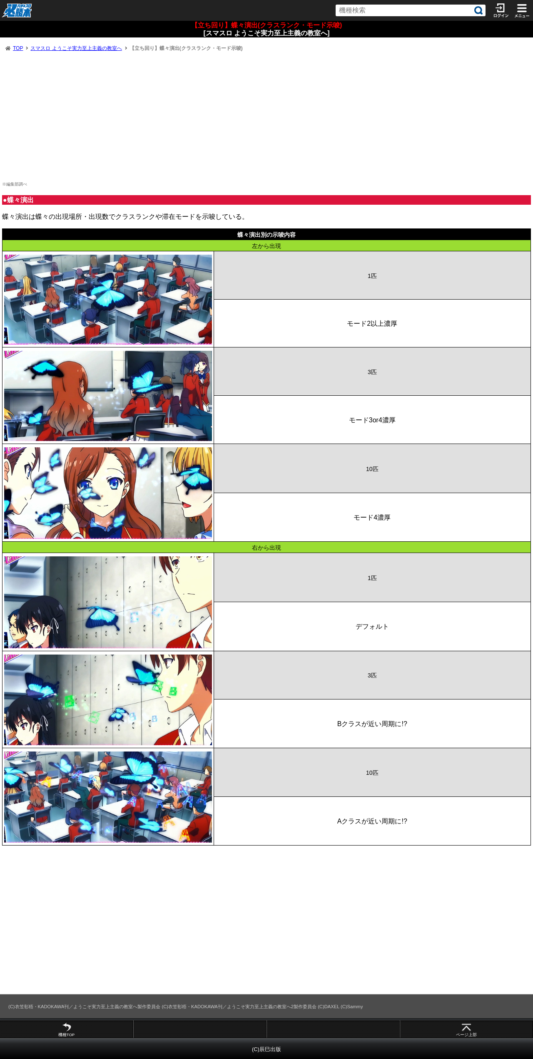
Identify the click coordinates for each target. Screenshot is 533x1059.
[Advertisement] (266, 117)
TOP (18, 48)
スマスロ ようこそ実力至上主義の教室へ (76, 48)
